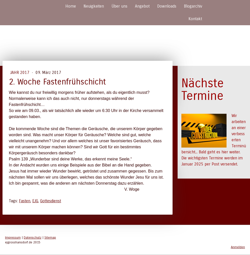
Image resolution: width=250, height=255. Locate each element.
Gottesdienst (50, 201)
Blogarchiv (193, 6)
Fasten (24, 201)
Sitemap (50, 237)
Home (70, 6)
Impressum (13, 237)
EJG (35, 201)
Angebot (142, 6)
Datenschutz (32, 237)
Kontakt (195, 18)
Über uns (119, 6)
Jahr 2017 (20, 72)
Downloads (166, 6)
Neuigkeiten (94, 6)
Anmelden (238, 247)
